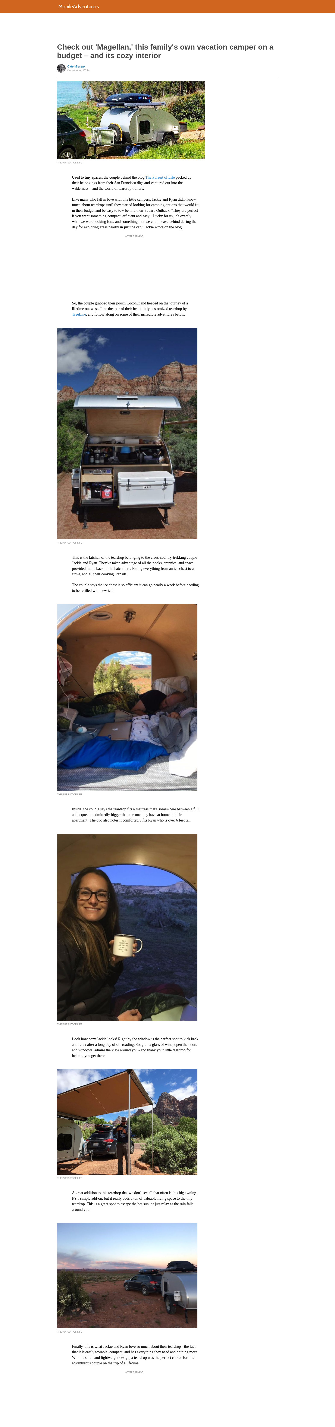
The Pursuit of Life (160, 177)
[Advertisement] (167, 27)
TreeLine (79, 314)
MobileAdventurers (78, 6)
